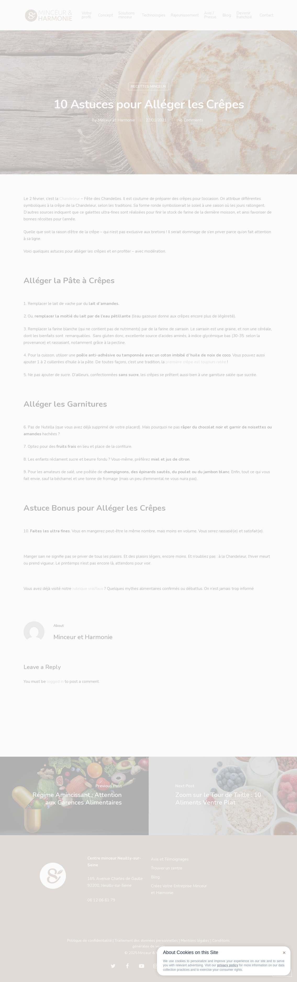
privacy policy (227, 965)
